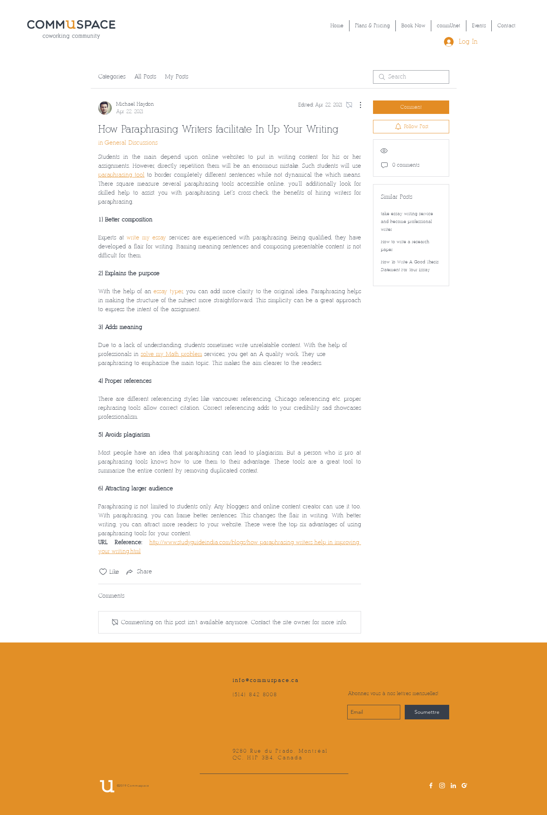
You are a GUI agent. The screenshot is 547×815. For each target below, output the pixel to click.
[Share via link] (138, 571)
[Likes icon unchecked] (103, 571)
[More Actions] (356, 104)
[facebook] (431, 785)
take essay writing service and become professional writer (407, 221)
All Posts (145, 76)
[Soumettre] (427, 712)
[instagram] (442, 785)
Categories (111, 76)
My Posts (176, 76)
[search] (411, 77)
